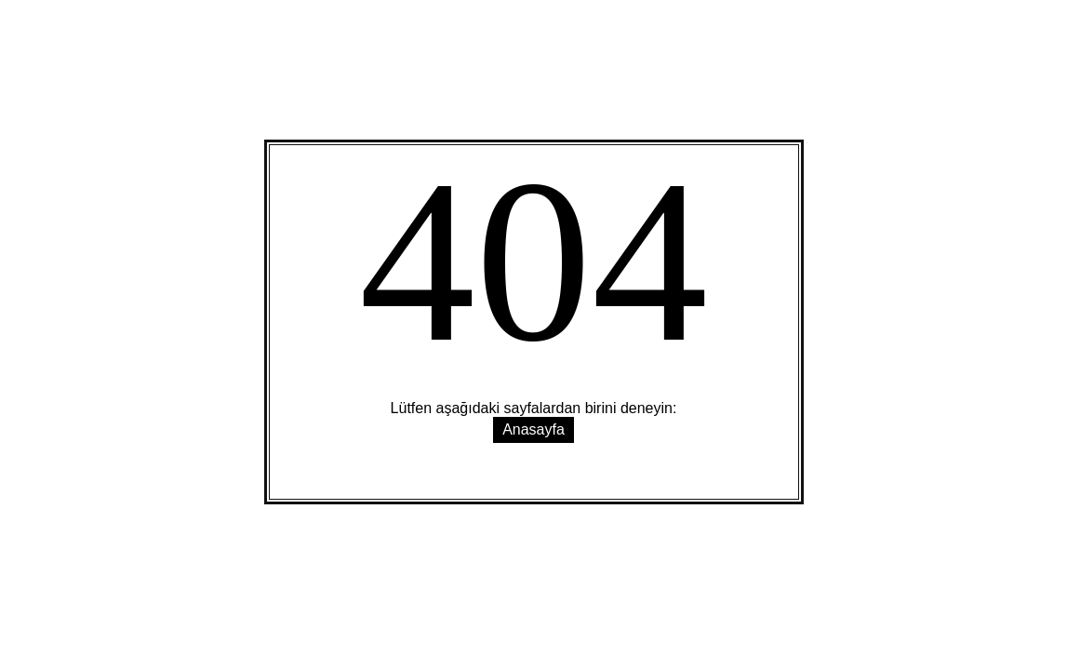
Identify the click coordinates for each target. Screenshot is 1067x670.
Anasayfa (533, 429)
